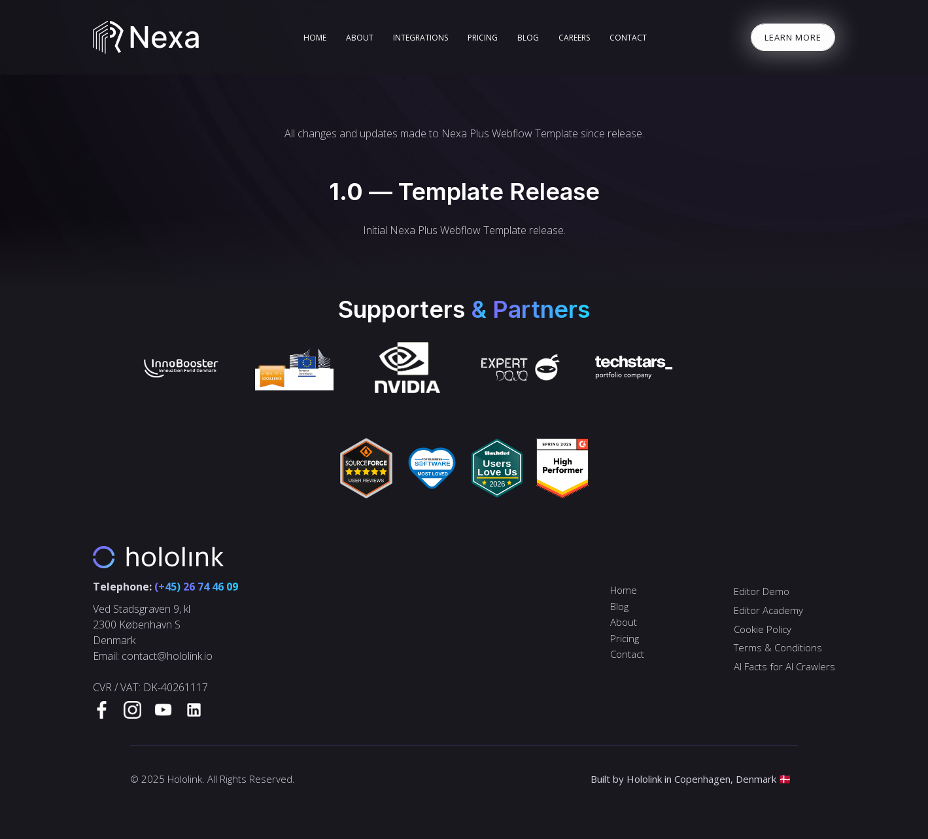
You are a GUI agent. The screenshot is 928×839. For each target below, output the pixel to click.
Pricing (483, 37)
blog (528, 37)
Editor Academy (768, 610)
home (314, 37)
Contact (628, 37)
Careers (574, 37)
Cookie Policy (762, 629)
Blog (619, 606)
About (359, 37)
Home (623, 589)
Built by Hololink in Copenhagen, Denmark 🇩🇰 (691, 778)
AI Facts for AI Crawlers (784, 666)
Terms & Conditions (778, 647)
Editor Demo (761, 591)
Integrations (420, 37)
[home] (146, 37)
